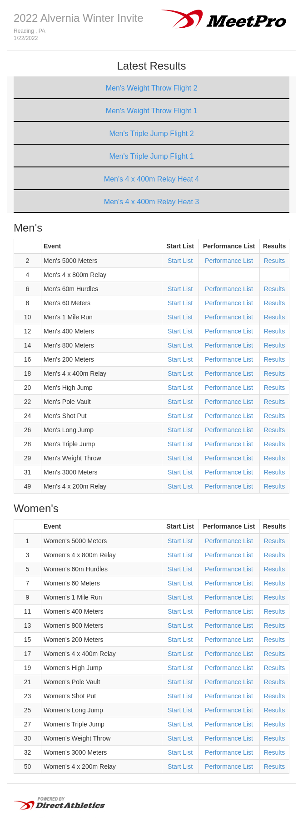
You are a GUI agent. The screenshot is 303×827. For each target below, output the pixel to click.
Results (274, 260)
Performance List (229, 260)
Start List (180, 260)
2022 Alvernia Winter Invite (78, 18)
